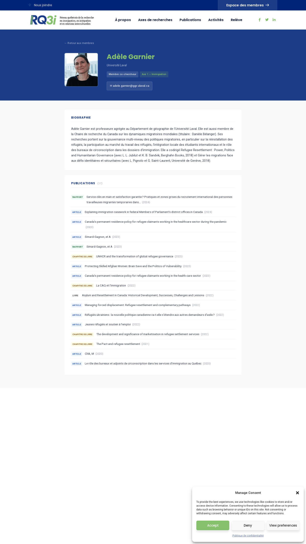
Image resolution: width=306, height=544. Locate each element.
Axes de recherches (155, 19)
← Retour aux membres (79, 43)
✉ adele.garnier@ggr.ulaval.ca (129, 85)
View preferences (283, 525)
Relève (236, 19)
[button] (297, 493)
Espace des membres (247, 5)
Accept (213, 525)
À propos (123, 19)
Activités (216, 19)
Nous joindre (40, 5)
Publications (190, 19)
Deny (248, 525)
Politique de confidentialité (248, 535)
